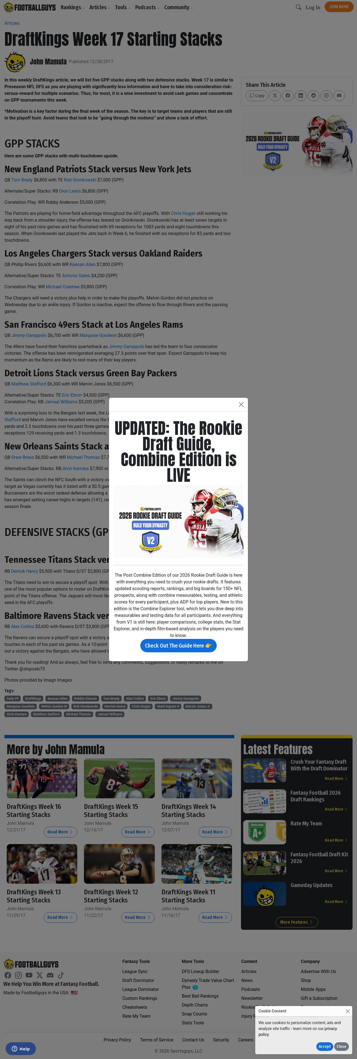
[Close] (348, 1011)
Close (341, 1046)
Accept (325, 1046)
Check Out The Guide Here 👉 (178, 645)
